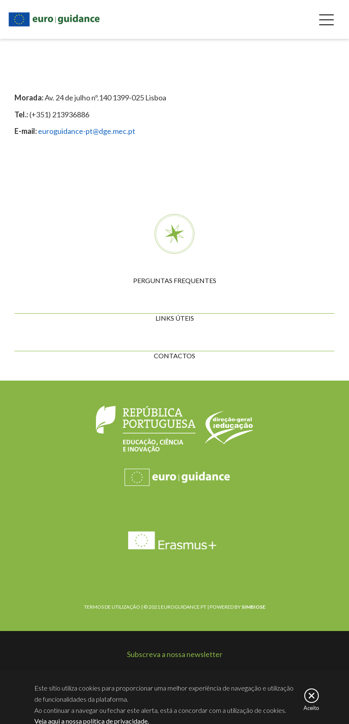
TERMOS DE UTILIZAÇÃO (112, 607)
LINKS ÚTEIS (174, 318)
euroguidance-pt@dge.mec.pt (86, 131)
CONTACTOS (174, 356)
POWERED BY (237, 607)
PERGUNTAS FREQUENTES (174, 280)
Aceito (311, 710)
